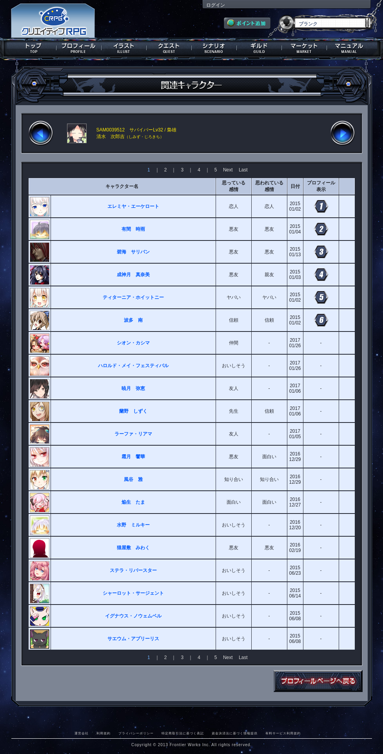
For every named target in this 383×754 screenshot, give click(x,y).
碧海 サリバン (133, 252)
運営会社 (81, 733)
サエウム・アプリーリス (133, 638)
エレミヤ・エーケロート (133, 206)
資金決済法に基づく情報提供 (235, 733)
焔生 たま (133, 502)
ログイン (215, 5)
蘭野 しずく (133, 411)
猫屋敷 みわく (133, 547)
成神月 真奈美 (133, 274)
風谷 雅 (133, 479)
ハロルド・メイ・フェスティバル (133, 365)
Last (243, 170)
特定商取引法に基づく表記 (183, 733)
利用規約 (103, 733)
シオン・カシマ (133, 343)
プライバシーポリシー (136, 733)
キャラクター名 (121, 186)
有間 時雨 (133, 229)
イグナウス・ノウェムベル (133, 616)
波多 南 (133, 320)
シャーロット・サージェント (133, 593)
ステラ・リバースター (133, 570)
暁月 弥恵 (133, 388)
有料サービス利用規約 (283, 733)
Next (228, 170)
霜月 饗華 (133, 456)
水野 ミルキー (133, 525)
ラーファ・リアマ (133, 434)
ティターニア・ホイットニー (133, 297)
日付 (295, 186)
